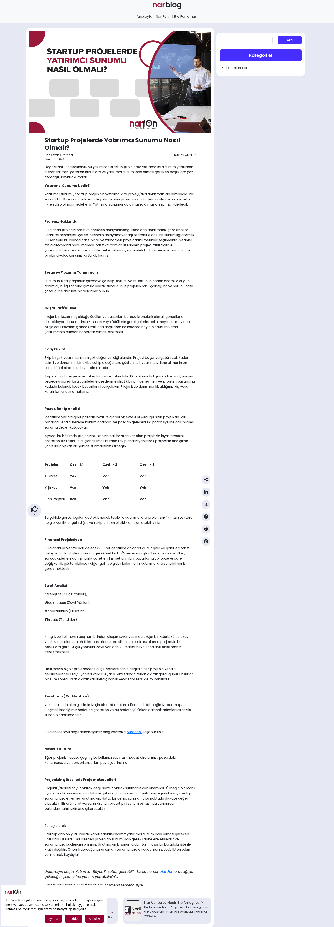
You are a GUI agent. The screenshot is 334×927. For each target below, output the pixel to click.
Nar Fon (162, 16)
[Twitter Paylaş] (206, 506)
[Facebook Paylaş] (206, 518)
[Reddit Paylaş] (206, 531)
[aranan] (246, 40)
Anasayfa (144, 16)
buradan (134, 732)
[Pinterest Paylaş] (206, 543)
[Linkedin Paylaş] (206, 494)
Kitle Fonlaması (184, 16)
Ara (290, 40)
